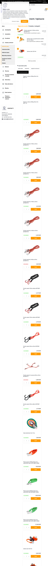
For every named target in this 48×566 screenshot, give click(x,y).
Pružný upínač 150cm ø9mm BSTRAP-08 (23, 205)
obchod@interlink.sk (8, 119)
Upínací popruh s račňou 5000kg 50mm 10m (23, 472)
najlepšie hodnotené (35, 68)
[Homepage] (1, 5)
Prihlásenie (39, 1)
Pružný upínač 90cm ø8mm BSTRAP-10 (39, 234)
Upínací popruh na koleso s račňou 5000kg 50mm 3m (39, 396)
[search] (30, 10)
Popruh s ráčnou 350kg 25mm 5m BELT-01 (23, 77)
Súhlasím (24, 21)
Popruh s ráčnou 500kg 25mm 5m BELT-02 (38, 77)
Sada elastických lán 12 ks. (24, 263)
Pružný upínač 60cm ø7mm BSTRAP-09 (39, 205)
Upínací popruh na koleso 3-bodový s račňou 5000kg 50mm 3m (24, 396)
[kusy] (20, 97)
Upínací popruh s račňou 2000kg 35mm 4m (23, 421)
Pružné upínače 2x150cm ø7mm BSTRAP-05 (23, 148)
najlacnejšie (20, 68)
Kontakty (33, 4)
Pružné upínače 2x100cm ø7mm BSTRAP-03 (24, 119)
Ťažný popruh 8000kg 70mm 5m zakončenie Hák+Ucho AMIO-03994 (38, 294)
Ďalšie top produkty (32, 60)
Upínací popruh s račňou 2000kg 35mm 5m (38, 421)
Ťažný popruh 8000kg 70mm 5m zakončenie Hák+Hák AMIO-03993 (23, 294)
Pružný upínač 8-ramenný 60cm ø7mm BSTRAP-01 (24, 234)
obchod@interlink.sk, (19, 1)
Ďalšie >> (34, 499)
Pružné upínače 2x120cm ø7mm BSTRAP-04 (39, 119)
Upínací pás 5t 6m (22, 352)
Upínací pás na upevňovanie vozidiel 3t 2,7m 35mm (38, 353)
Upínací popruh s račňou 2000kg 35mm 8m (38, 447)
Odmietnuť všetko (15, 21)
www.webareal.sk (28, 564)
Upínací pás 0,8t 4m (22, 322)
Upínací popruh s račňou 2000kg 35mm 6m (23, 447)
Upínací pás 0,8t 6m (37, 322)
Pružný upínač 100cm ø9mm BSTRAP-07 (38, 176)
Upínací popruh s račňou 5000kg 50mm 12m (38, 472)
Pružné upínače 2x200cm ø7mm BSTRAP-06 (39, 148)
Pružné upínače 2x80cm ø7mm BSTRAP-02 (23, 176)
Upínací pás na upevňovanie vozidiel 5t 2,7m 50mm (23, 383)
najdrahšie (27, 68)
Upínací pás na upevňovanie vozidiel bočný (39, 382)
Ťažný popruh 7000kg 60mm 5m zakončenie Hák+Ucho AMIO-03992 (38, 264)
